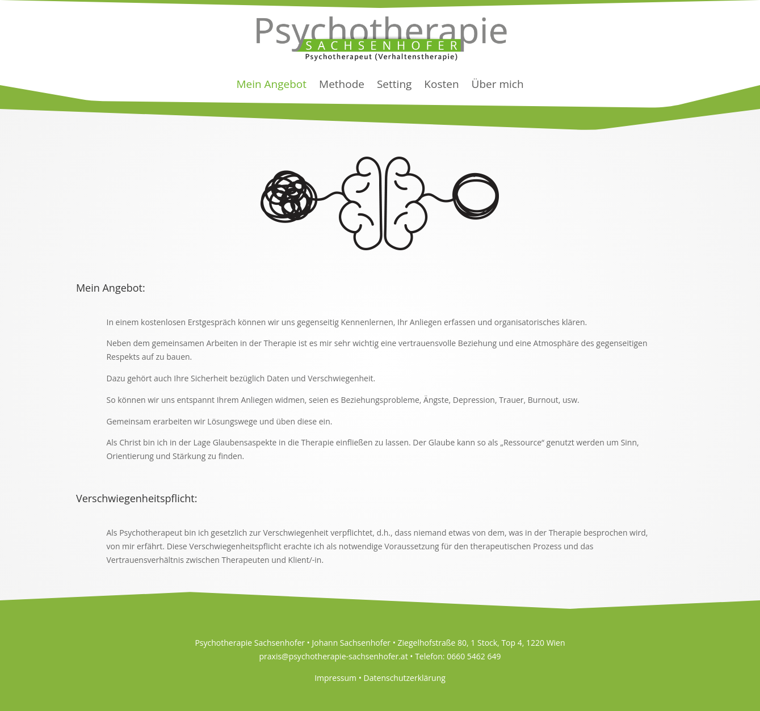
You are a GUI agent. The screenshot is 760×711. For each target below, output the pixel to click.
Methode (341, 84)
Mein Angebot (271, 84)
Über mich (498, 84)
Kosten (441, 84)
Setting (394, 84)
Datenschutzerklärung (405, 677)
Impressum (335, 677)
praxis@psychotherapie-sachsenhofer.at (333, 656)
